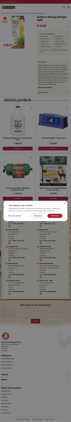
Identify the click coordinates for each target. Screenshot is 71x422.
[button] (15, 216)
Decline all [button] (38, 216)
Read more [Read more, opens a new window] (50, 211)
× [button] (64, 203)
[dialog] (35, 211)
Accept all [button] (55, 216)
